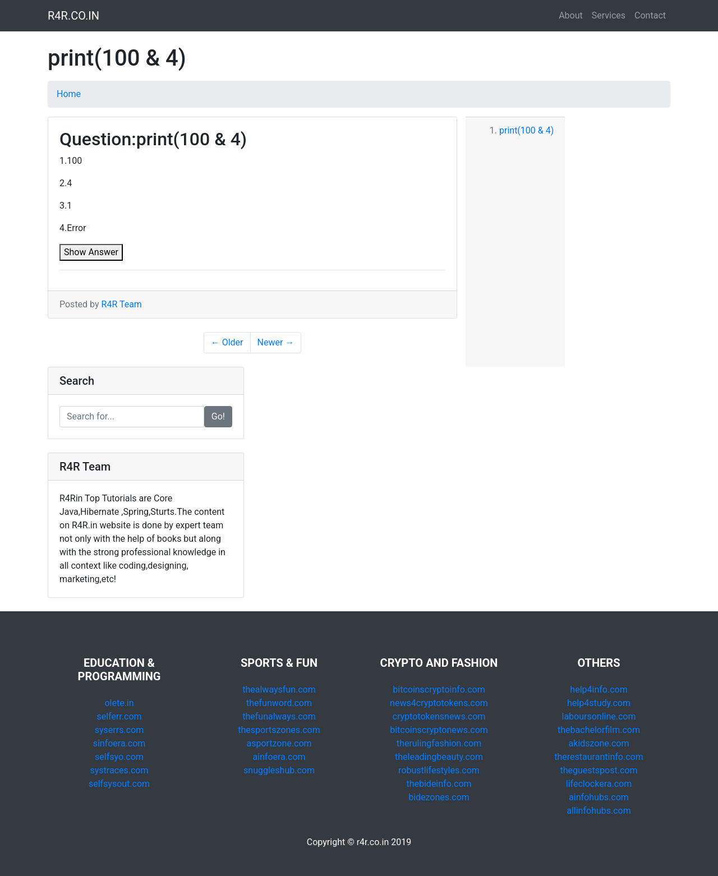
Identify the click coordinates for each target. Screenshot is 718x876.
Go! (218, 416)
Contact (650, 15)
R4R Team (122, 304)
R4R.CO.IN (73, 15)
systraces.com (119, 770)
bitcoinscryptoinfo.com (439, 689)
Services (608, 15)
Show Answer (91, 252)
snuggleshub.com (279, 770)
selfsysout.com (119, 783)
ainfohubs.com (599, 797)
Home (69, 94)
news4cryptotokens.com (439, 703)
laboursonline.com (598, 716)
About (571, 15)
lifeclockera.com (599, 783)
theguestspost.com (599, 770)
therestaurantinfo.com (598, 756)
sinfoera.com (119, 743)
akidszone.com (599, 743)
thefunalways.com (279, 716)
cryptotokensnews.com (439, 716)
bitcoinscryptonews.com (439, 730)
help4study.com (598, 703)
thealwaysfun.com (279, 689)
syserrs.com (119, 730)
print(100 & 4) (526, 130)
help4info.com (598, 689)
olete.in (119, 703)
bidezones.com (439, 797)
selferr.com (118, 716)
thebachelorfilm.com (599, 730)
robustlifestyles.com (439, 770)
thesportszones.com (279, 730)
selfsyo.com (119, 756)
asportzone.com (278, 743)
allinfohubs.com (599, 810)
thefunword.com (279, 703)
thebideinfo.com (438, 783)
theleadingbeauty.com (439, 756)
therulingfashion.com (439, 743)
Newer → (275, 342)
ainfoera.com (278, 756)
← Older (227, 342)
